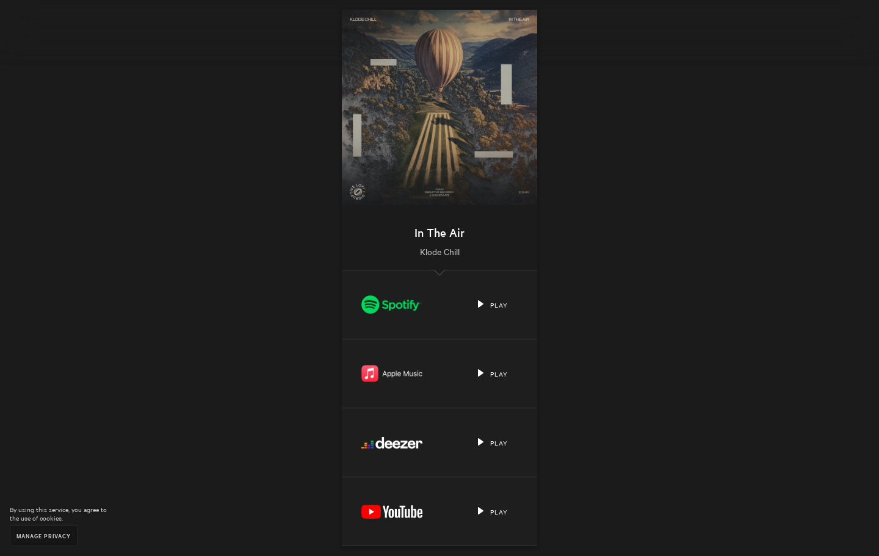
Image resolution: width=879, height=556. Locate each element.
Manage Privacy (43, 535)
